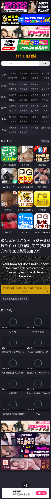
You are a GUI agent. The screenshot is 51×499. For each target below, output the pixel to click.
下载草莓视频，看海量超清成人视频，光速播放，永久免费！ (26, 290)
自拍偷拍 (23, 84)
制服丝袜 (12, 99)
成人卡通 (34, 95)
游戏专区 (45, 73)
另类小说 (23, 121)
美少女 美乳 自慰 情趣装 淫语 (15, 298)
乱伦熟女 (34, 99)
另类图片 (45, 110)
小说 (3, 118)
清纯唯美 (23, 110)
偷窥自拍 (12, 106)
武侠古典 (45, 116)
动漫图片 (45, 106)
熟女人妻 (12, 89)
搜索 (45, 63)
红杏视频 (12, 132)
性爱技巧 (45, 121)
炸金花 (23, 78)
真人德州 (23, 73)
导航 (3, 129)
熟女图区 (34, 110)
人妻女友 (34, 116)
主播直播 (34, 89)
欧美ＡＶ (34, 84)
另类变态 (45, 99)
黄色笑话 (34, 121)
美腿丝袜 (12, 110)
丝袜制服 (23, 89)
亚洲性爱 (12, 95)
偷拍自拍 (23, 95)
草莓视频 (34, 127)
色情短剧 (23, 132)
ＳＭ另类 (45, 89)
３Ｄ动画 (45, 84)
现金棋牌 (34, 78)
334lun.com (25, 56)
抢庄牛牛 (45, 78)
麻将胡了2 (12, 78)
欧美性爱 (45, 95)
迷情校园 (12, 121)
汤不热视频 (45, 127)
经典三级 (23, 99)
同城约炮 (12, 127)
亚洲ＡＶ (12, 84)
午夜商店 (23, 127)
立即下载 (41, 493)
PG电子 (12, 73)
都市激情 (12, 116)
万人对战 (34, 73)
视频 (3, 86)
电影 (3, 97)
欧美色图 (34, 106)
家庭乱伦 (23, 116)
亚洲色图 (23, 106)
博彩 (3, 75)
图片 (3, 107)
